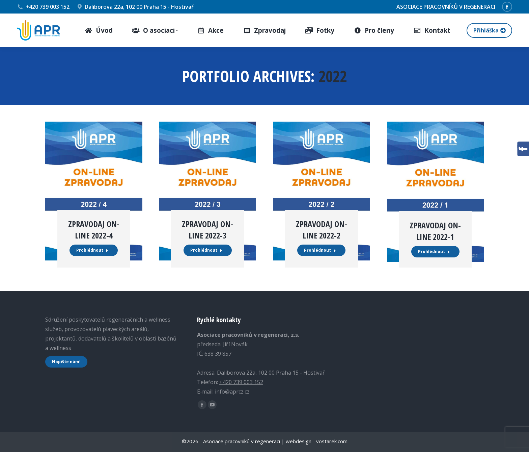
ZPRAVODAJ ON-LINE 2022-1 (435, 231)
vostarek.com (331, 441)
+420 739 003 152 (43, 6)
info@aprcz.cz (232, 391)
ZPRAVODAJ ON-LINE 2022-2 (321, 229)
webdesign (298, 441)
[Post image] (93, 191)
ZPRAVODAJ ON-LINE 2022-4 (93, 229)
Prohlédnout (92, 250)
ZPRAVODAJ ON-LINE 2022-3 (207, 229)
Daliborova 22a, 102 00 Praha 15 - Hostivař (135, 6)
